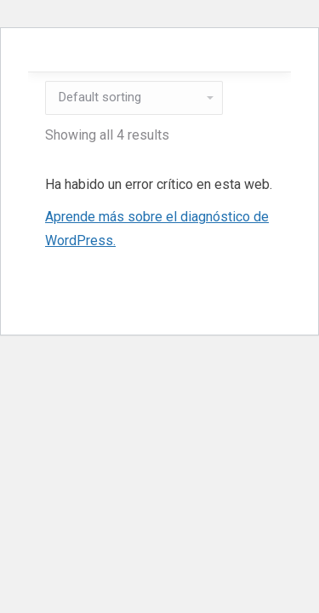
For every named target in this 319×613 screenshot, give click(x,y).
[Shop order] (134, 98)
